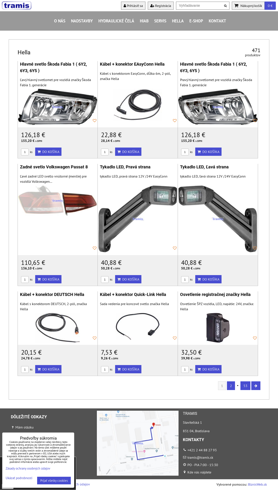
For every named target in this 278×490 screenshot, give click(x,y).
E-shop (196, 20)
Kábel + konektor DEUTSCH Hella (52, 294)
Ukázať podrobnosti (19, 478)
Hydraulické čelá (116, 20)
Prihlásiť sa (133, 5)
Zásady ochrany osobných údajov (28, 468)
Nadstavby (82, 20)
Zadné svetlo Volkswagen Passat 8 (54, 166)
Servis (160, 20)
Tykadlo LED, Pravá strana (125, 166)
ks (26, 152)
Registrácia (160, 5)
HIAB (144, 20)
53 (245, 386)
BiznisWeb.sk (257, 484)
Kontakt (217, 20)
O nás (59, 20)
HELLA (178, 20)
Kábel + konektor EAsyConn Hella (132, 64)
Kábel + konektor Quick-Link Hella (133, 294)
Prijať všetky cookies (54, 480)
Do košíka (48, 151)
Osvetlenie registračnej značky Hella (215, 294)
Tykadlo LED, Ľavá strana (204, 166)
